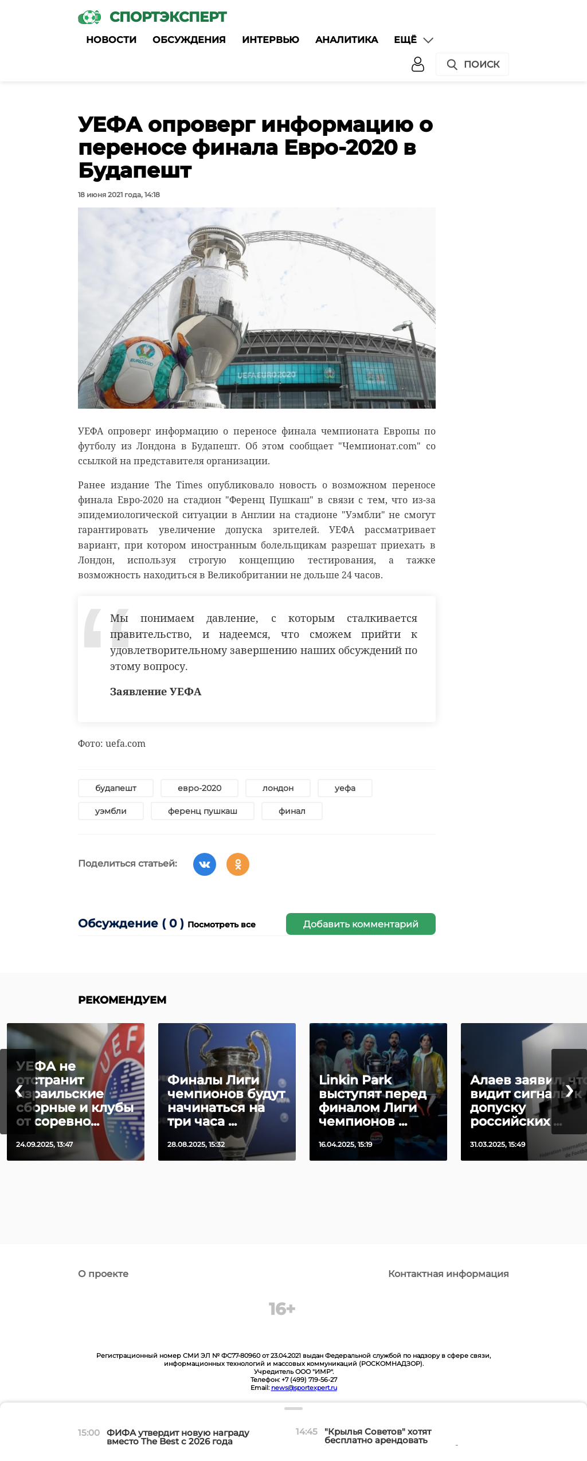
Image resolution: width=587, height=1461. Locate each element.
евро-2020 (199, 788)
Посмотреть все (221, 924)
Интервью (270, 39)
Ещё (414, 40)
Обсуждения (189, 39)
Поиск (472, 65)
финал (292, 811)
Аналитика (346, 39)
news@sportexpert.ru (304, 1388)
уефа (345, 788)
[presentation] (18, 1091)
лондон (278, 788)
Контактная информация (448, 1273)
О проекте (103, 1273)
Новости (111, 39)
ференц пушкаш (202, 811)
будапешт (115, 788)
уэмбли (111, 811)
